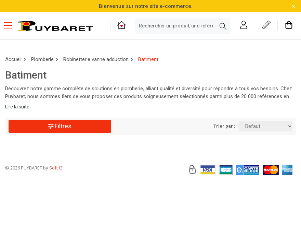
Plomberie (42, 59)
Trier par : (224, 126)
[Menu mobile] (11, 25)
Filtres (59, 126)
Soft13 (56, 188)
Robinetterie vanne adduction (96, 59)
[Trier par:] (265, 126)
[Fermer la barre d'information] (293, 6)
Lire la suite (17, 106)
